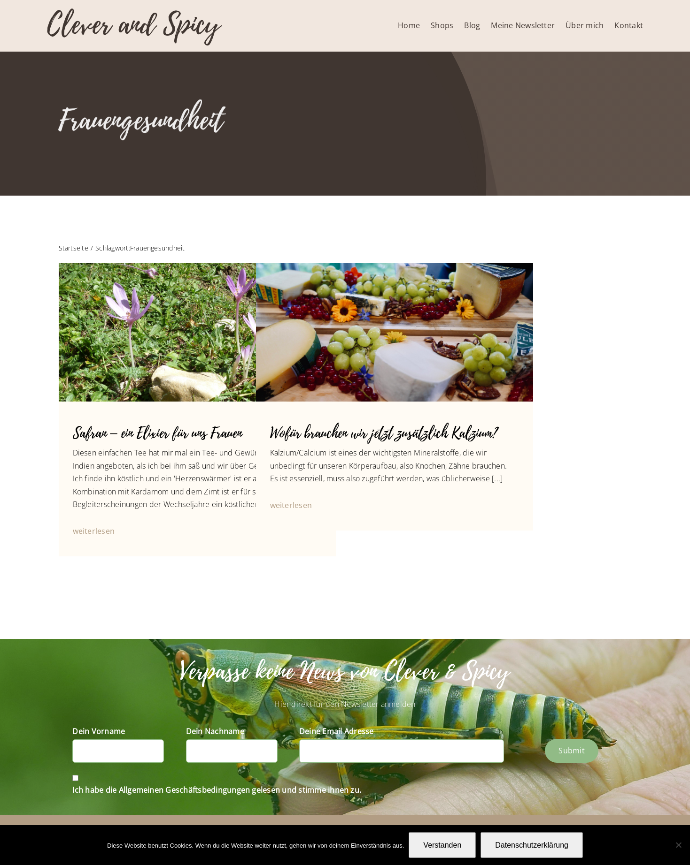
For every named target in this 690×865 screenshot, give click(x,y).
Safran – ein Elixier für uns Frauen (157, 433)
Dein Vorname (98, 731)
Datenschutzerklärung (531, 845)
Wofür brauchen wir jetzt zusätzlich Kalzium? (383, 433)
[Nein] (678, 845)
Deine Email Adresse (336, 731)
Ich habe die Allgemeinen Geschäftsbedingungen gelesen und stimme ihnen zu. (216, 790)
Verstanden (442, 845)
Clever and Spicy (133, 25)
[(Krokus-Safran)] (197, 267)
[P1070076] (394, 267)
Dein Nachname (215, 731)
